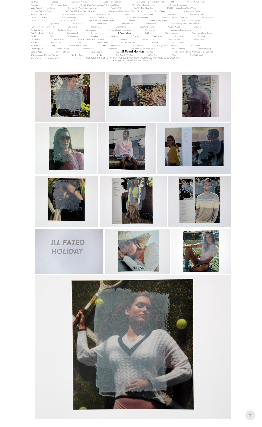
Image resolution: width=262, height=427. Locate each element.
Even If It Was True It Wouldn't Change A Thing (99, 5)
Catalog (55, 2)
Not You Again (152, 55)
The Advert (195, 46)
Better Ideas (102, 24)
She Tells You (58, 39)
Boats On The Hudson (110, 46)
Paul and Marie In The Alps (101, 18)
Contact (78, 58)
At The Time (138, 46)
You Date (34, 2)
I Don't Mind (151, 24)
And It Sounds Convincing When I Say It (125, 11)
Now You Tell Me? (153, 52)
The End (201, 36)
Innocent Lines (89, 49)
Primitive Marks (174, 27)
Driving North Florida (192, 11)
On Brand (115, 36)
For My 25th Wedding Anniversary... (82, 8)
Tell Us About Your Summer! (136, 18)
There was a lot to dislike (202, 33)
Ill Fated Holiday (124, 33)
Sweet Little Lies (103, 14)
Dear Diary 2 (121, 27)
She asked (72, 27)
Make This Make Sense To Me (101, 21)
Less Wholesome (147, 27)
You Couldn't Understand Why (43, 46)
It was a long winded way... (120, 30)
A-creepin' (131, 21)
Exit (51, 36)
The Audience (77, 24)
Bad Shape (35, 39)
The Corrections (173, 39)
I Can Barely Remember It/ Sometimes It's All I (155, 2)
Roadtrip (34, 5)
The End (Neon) (196, 55)
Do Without (148, 14)
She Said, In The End (124, 55)
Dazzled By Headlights (113, 2)
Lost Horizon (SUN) (39, 18)
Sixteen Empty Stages (158, 21)
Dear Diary (157, 36)
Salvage (34, 43)
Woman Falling (204, 49)
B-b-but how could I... (130, 43)
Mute (174, 55)
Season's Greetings (68, 18)
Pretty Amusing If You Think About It (184, 24)
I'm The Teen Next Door (144, 8)
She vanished (72, 33)
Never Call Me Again (39, 14)
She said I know (97, 33)
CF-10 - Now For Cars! (196, 2)
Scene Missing (63, 49)
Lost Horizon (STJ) (38, 21)
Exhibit (33, 36)
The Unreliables (171, 33)
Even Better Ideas (162, 11)
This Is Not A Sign (63, 52)
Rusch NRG (116, 8)
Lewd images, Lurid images (179, 30)
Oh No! (99, 55)
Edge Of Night (36, 52)
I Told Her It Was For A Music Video (181, 8)
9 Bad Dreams (208, 18)
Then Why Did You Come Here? (175, 18)
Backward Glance (65, 30)
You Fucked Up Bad (124, 52)
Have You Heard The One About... (92, 39)
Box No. (136, 36)
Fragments (179, 36)
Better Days (199, 39)
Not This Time (77, 55)
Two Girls (123, 39)
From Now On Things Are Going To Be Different (193, 52)
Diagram (126, 14)
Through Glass (96, 27)
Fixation (94, 36)
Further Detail (102, 43)
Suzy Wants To (126, 24)
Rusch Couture (178, 43)
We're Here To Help (198, 14)
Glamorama (171, 14)
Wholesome (91, 30)
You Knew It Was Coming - (72, 14)
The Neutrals (56, 43)
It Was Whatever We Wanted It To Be (46, 58)
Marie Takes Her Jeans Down (43, 8)
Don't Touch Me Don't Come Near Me (80, 11)
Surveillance (150, 30)
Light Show (53, 24)
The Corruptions (147, 39)
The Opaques (72, 36)
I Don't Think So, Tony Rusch (42, 27)
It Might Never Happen (93, 52)
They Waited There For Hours (144, 5)
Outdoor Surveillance (178, 5)
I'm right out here (37, 30)
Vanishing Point (37, 49)
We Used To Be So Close (41, 11)
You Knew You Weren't (81, 2)
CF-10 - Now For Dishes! (191, 21)
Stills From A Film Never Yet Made (144, 49)
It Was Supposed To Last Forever (44, 55)
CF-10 (33, 24)
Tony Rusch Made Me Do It (42, 33)
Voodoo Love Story (59, 5)
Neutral (155, 43)
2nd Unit (148, 33)
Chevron (197, 27)
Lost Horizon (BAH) (68, 21)
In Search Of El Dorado (78, 46)
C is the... (79, 43)
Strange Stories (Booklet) (167, 46)
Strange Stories (178, 49)
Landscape (112, 49)
